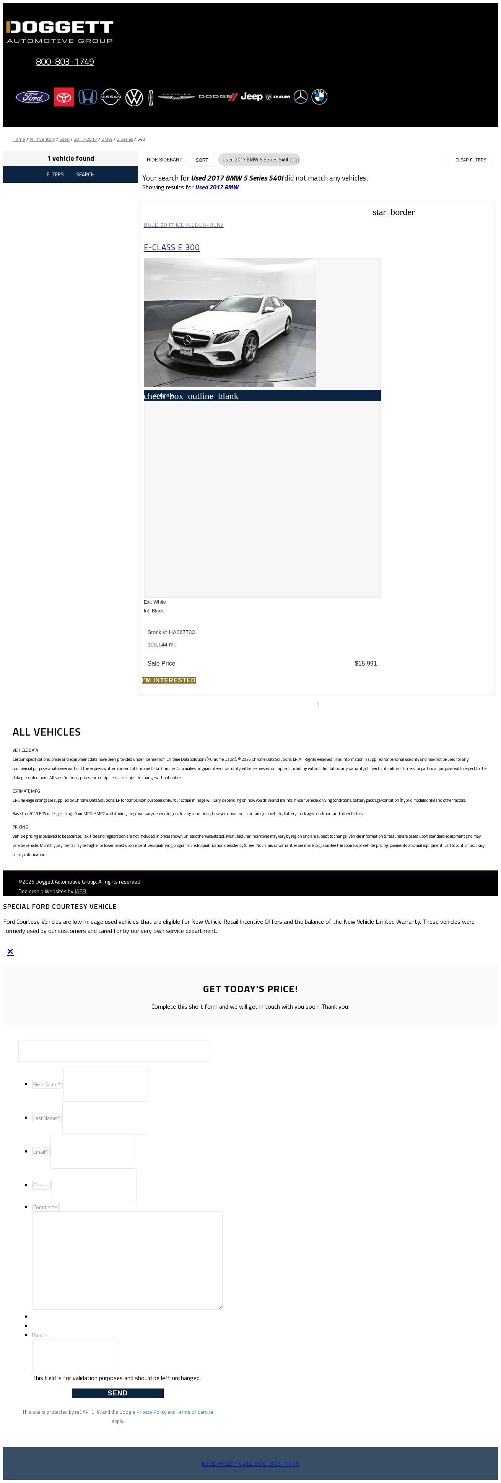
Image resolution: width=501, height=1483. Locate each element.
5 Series (125, 139)
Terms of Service (195, 1412)
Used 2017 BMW (216, 187)
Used (64, 139)
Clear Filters (470, 159)
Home (19, 139)
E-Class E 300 (173, 247)
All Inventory (42, 139)
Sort (201, 160)
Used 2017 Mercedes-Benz (185, 225)
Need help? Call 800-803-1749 (250, 1463)
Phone (39, 1335)
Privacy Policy (151, 1412)
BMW (106, 139)
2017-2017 (85, 139)
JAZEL (81, 891)
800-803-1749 (65, 61)
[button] (294, 159)
